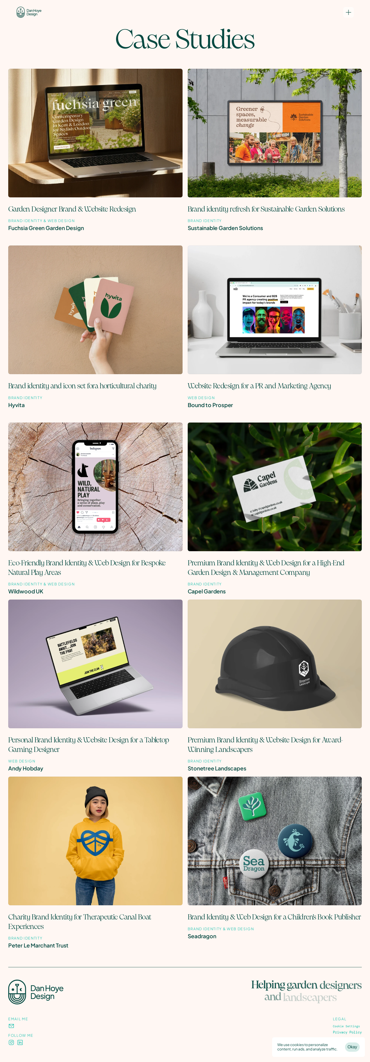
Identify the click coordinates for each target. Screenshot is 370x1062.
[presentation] (11, 1026)
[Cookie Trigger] (346, 1026)
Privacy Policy (347, 1032)
